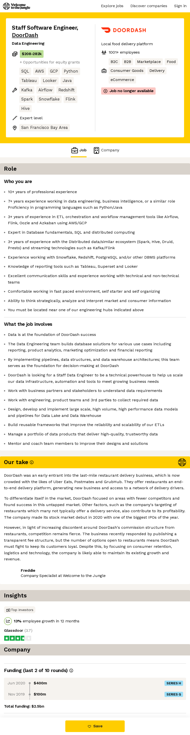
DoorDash (25, 35)
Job (79, 150)
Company (106, 150)
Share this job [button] (25, 696)
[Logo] (16, 6)
